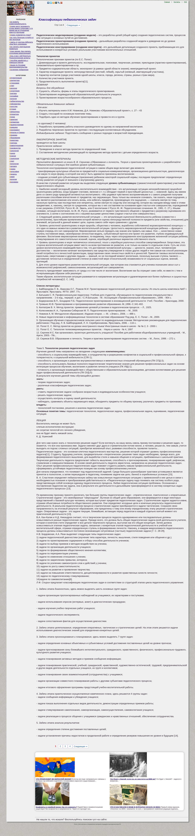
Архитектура (14, 80)
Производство (15, 148)
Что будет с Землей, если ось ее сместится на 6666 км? (133, 779)
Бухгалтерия (14, 91)
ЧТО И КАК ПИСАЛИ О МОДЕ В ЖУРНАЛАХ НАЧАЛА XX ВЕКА (135, 807)
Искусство (13, 106)
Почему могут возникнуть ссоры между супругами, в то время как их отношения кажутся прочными (21, 29)
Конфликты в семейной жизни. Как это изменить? (56, 807)
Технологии (14, 164)
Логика (12, 117)
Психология (14, 151)
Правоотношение (16, 146)
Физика (12, 169)
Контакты (177, 2)
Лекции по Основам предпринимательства (18, 66)
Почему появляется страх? (20, 35)
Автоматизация (15, 78)
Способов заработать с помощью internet (18, 61)
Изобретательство (16, 101)
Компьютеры (14, 112)
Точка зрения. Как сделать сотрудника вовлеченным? (20, 52)
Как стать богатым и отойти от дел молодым (21, 39)
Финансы (13, 174)
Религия (12, 156)
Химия (12, 177)
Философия (14, 172)
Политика (13, 143)
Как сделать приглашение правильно (19, 48)
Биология (13, 88)
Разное (12, 153)
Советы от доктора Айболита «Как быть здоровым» (21, 43)
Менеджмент (14, 130)
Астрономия (14, 83)
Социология (14, 159)
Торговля (13, 166)
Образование (14, 138)
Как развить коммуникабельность (17, 23)
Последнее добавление (18, 70)
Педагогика (13, 140)
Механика (13, 135)
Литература (14, 114)
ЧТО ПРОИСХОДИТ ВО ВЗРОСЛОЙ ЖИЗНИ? (54, 779)
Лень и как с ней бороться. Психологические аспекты (20, 57)
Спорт (11, 161)
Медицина (13, 127)
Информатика (15, 104)
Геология (13, 99)
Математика (14, 122)
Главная (167, 2)
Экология (13, 179)
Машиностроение (16, 125)
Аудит (11, 86)
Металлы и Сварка (16, 132)
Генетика (13, 93)
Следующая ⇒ (73, 25)
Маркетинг (13, 119)
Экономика (13, 182)
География (13, 96)
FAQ (185, 2)
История (12, 109)
